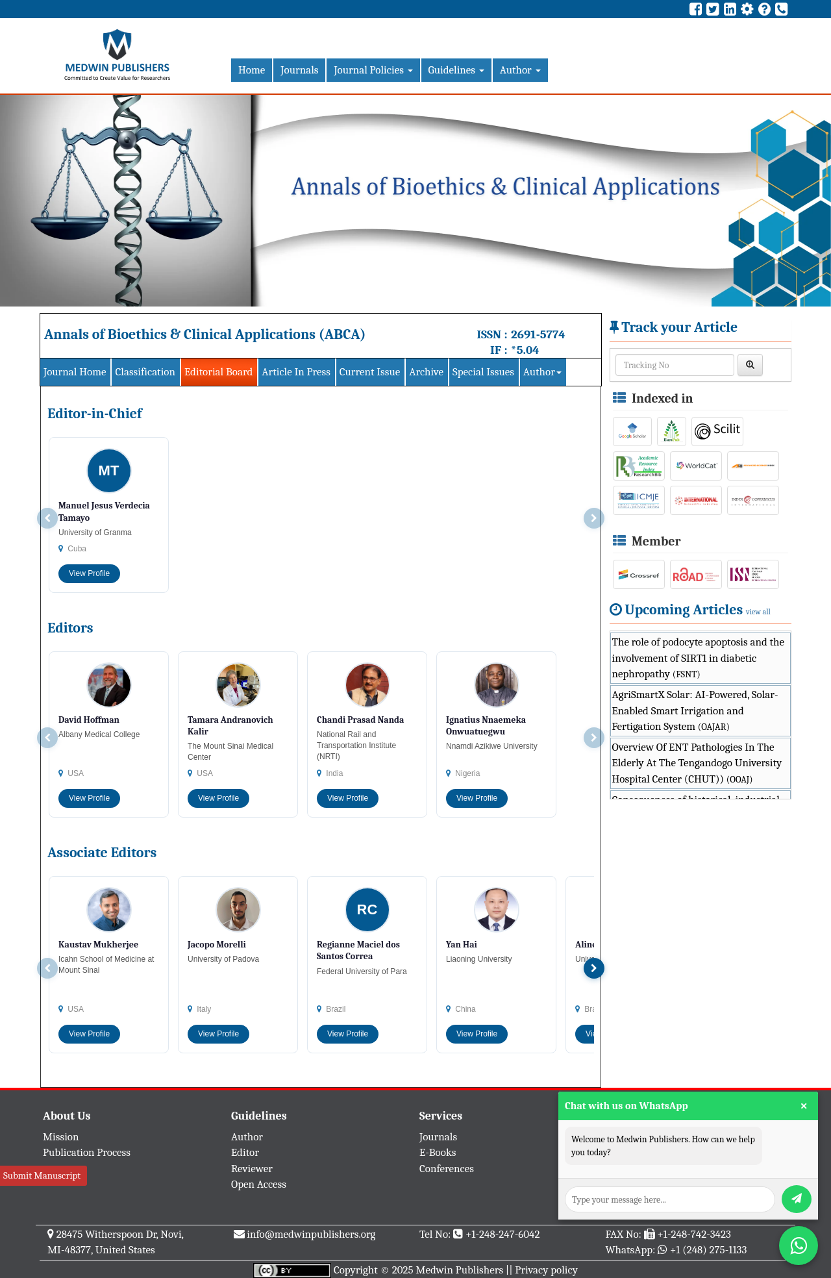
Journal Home (74, 372)
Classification (145, 372)
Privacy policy (546, 1270)
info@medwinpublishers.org (311, 1234)
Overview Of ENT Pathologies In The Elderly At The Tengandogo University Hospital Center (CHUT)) (697, 763)
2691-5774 (538, 334)
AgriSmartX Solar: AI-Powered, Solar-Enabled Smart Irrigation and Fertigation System (695, 710)
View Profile (89, 573)
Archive (426, 372)
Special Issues (483, 372)
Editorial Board (218, 372)
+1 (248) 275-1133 (708, 1250)
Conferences (446, 1168)
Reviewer (252, 1168)
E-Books (437, 1152)
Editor (245, 1152)
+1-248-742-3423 (693, 1234)
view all (758, 611)
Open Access (258, 1184)
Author (520, 70)
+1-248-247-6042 (502, 1234)
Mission (61, 1137)
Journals (299, 70)
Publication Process (86, 1152)
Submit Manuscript (42, 1175)
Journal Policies (373, 70)
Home (251, 70)
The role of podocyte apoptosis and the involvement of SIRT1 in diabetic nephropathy (698, 658)
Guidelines (456, 70)
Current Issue (370, 372)
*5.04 (525, 350)
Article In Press (296, 372)
